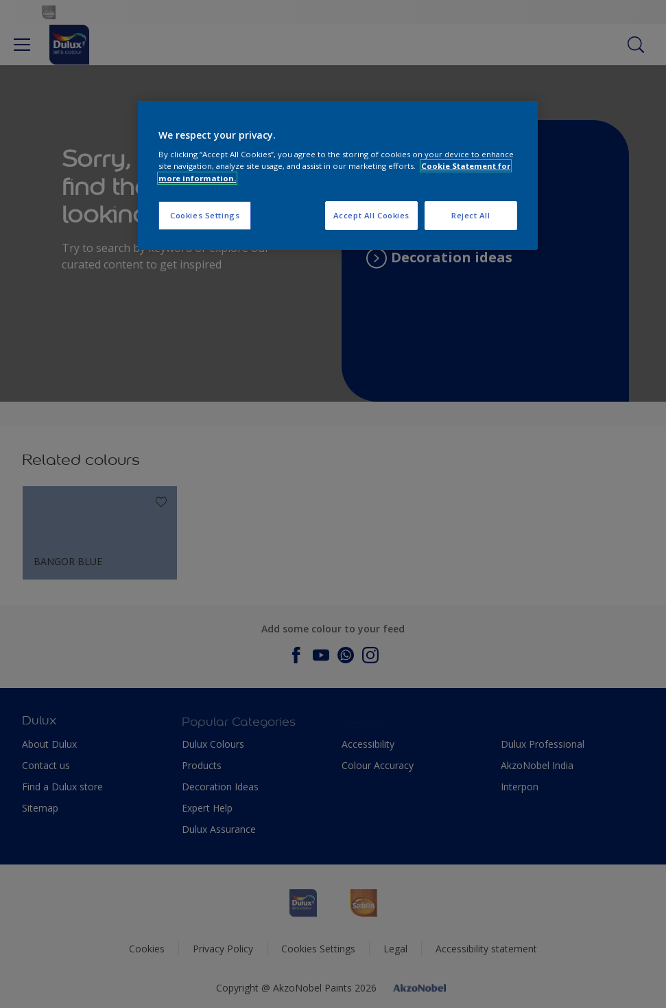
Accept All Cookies (371, 215)
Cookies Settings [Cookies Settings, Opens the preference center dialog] (204, 215)
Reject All (470, 215)
